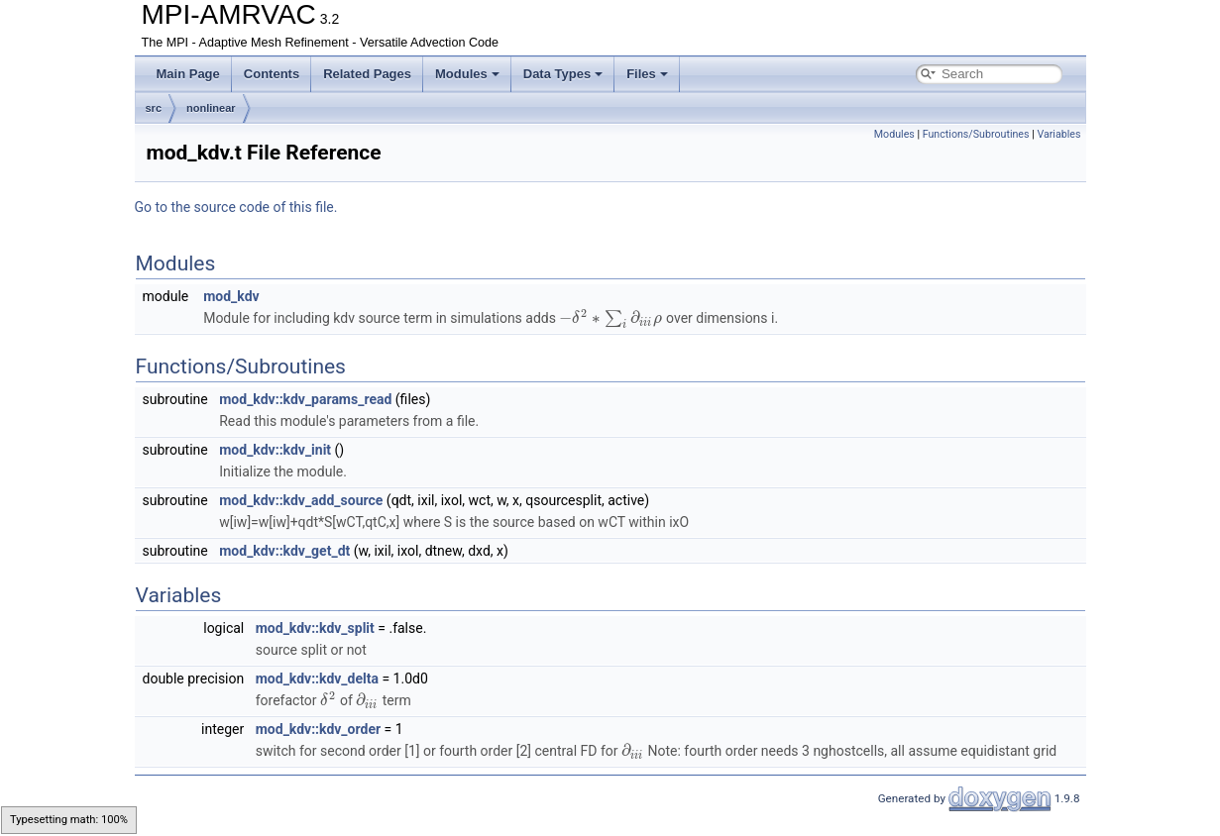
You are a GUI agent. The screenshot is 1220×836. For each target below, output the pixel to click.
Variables (1058, 134)
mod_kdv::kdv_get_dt (284, 551)
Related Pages (367, 73)
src (154, 108)
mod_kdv (231, 296)
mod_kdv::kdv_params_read (305, 399)
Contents (271, 73)
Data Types (563, 73)
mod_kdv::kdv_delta (317, 678)
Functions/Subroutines (976, 134)
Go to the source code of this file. (236, 207)
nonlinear (211, 108)
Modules (467, 73)
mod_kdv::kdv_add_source (301, 500)
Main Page (188, 73)
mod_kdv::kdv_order (318, 729)
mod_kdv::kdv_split (315, 628)
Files (647, 73)
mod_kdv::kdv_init (275, 450)
